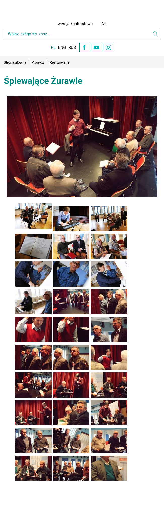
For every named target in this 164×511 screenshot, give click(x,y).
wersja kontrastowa (75, 23)
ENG (62, 47)
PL (53, 47)
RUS (72, 47)
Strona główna (15, 62)
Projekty (38, 62)
